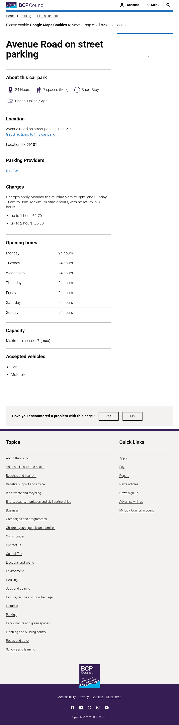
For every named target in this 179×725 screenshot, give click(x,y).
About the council (18, 458)
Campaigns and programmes (26, 519)
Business (12, 510)
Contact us (13, 545)
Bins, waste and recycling (23, 493)
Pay (122, 467)
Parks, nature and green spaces (28, 623)
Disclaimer (113, 697)
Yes (109, 416)
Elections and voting (20, 562)
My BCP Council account (136, 510)
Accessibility (67, 697)
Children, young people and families (30, 528)
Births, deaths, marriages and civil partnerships (38, 502)
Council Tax (14, 554)
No (132, 416)
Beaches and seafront (21, 476)
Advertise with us (131, 502)
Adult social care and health (25, 467)
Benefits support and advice (25, 484)
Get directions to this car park (30, 134)
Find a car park (47, 16)
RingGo (12, 171)
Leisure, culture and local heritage (29, 597)
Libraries (12, 606)
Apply (123, 458)
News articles (128, 484)
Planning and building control (26, 632)
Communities (15, 536)
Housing (12, 580)
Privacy (84, 697)
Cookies (97, 697)
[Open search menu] (168, 5)
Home (10, 16)
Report (124, 476)
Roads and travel (17, 641)
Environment (15, 571)
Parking (26, 16)
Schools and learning (20, 649)
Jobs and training (18, 588)
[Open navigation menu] (153, 5)
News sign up (128, 493)
